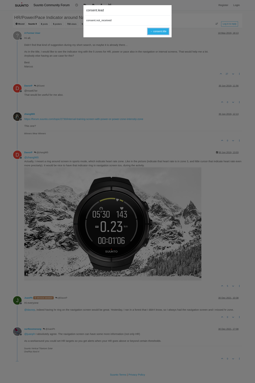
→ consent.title (158, 31)
